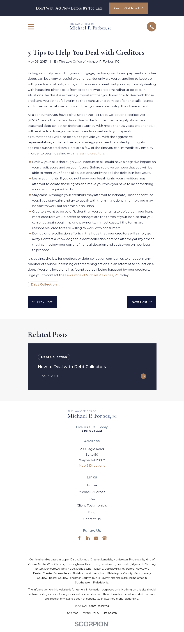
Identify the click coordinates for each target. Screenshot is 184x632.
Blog (92, 512)
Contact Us (92, 519)
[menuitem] (73, 613)
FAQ (92, 499)
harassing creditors (89, 153)
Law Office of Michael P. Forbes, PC (92, 275)
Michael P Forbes (92, 492)
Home (92, 485)
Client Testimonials (92, 505)
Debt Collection (44, 284)
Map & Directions (92, 465)
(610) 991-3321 (92, 430)
